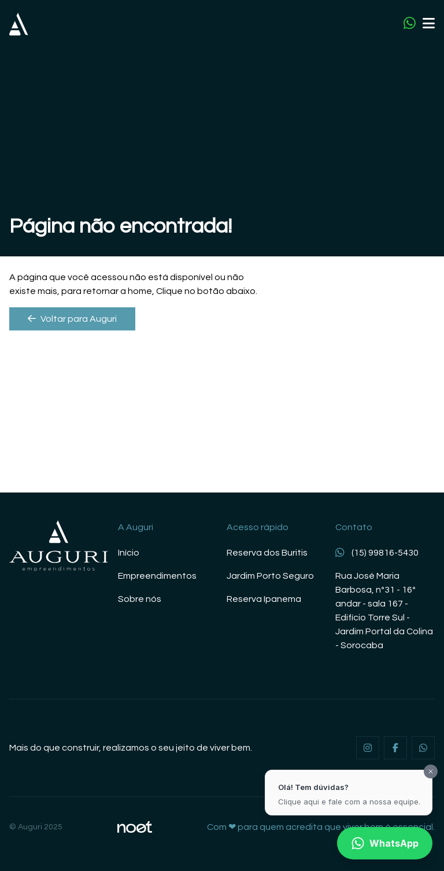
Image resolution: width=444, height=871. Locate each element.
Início (128, 552)
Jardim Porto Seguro (270, 575)
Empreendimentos (157, 575)
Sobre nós (139, 599)
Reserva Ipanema (264, 599)
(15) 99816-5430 (377, 552)
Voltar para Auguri (72, 319)
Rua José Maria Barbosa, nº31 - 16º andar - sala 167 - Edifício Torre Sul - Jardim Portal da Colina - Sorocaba (384, 610)
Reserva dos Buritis (267, 552)
